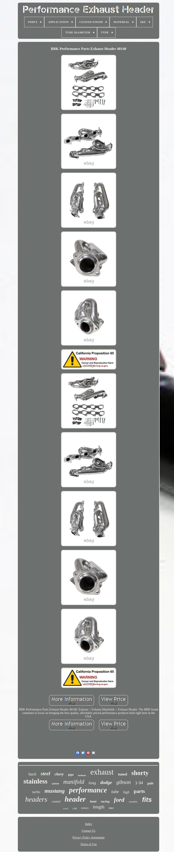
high (126, 792)
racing (105, 801)
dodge (106, 782)
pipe (71, 774)
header (75, 799)
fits (147, 799)
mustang (55, 791)
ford (119, 799)
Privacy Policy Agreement (89, 837)
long (92, 782)
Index (88, 824)
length (99, 806)
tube (115, 791)
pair (150, 783)
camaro (85, 807)
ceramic (133, 801)
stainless (35, 781)
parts (139, 791)
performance (88, 790)
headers (36, 799)
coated (56, 801)
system (55, 783)
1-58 (74, 808)
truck (65, 808)
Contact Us (88, 830)
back (32, 774)
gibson (123, 782)
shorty (140, 772)
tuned (122, 774)
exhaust (102, 772)
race (111, 807)
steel (45, 773)
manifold (73, 782)
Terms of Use (88, 844)
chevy (59, 774)
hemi (93, 801)
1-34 (139, 783)
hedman (82, 775)
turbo (36, 792)
